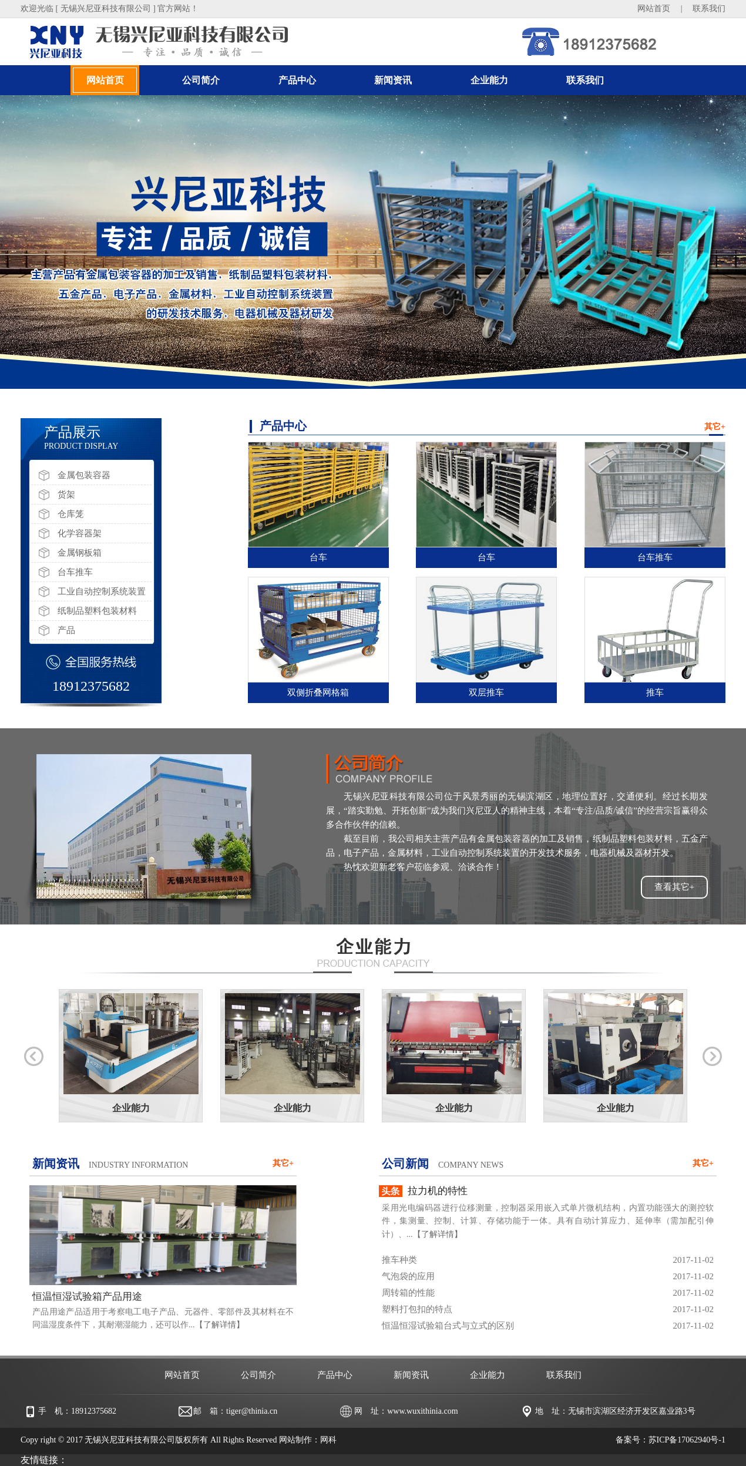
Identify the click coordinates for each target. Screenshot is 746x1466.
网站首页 (653, 8)
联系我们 (709, 8)
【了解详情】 (219, 1324)
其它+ (714, 426)
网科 (328, 1439)
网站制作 (295, 1439)
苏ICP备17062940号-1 (686, 1439)
